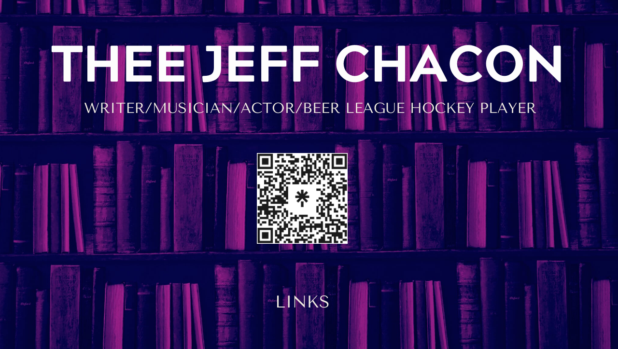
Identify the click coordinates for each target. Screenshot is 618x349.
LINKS (302, 302)
